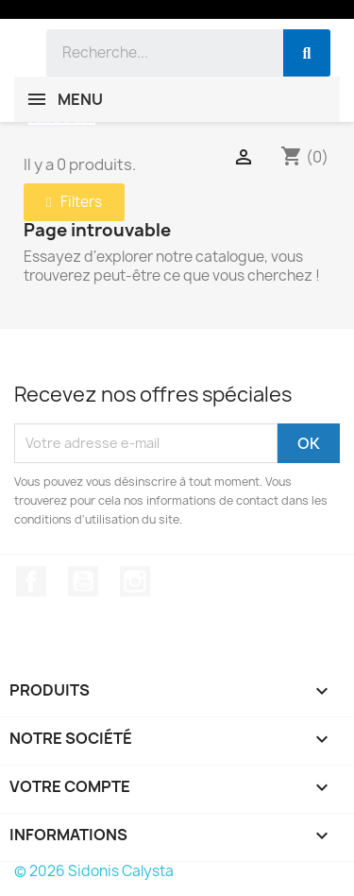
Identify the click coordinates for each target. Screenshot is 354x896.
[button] (74, 202)
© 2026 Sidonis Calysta (94, 871)
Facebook (31, 581)
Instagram (135, 581)
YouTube (83, 581)
